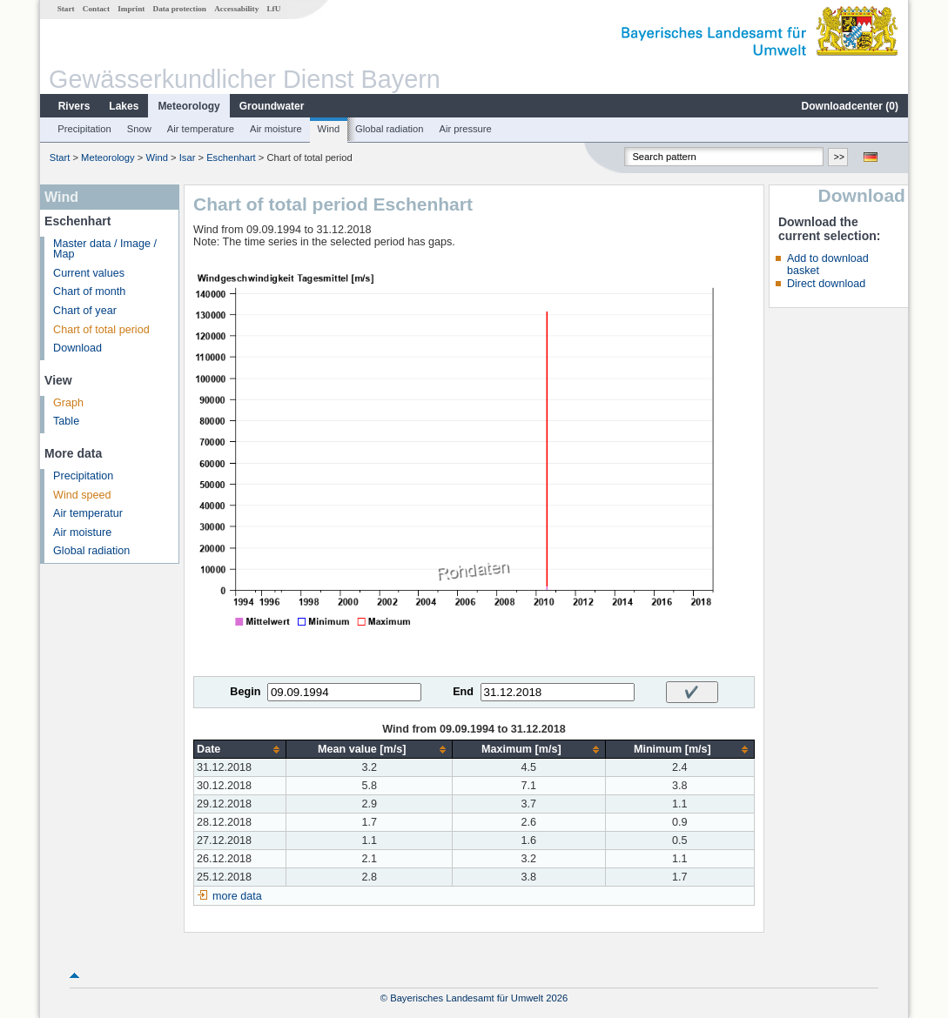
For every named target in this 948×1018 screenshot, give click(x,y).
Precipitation (84, 129)
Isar (187, 157)
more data (237, 896)
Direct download (826, 284)
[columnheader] (240, 749)
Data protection (179, 8)
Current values (88, 273)
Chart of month (89, 291)
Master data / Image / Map (105, 249)
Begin (245, 692)
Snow (139, 129)
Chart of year (85, 311)
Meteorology (188, 106)
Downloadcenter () (850, 106)
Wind (329, 129)
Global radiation (389, 129)
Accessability (236, 8)
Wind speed (82, 495)
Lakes (123, 106)
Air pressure (465, 129)
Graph (68, 403)
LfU (273, 8)
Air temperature (200, 129)
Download (77, 348)
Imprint (131, 8)
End (463, 692)
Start (66, 8)
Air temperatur (88, 513)
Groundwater (272, 106)
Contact (96, 8)
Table (66, 421)
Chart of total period (101, 330)
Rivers (74, 106)
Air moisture (276, 129)
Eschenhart (231, 157)
